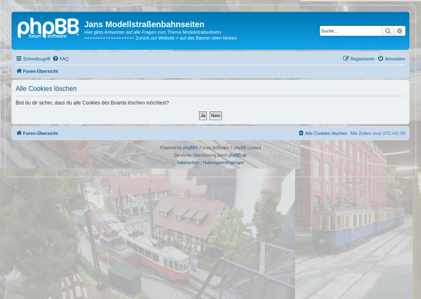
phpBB (189, 148)
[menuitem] (60, 59)
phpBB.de (238, 155)
